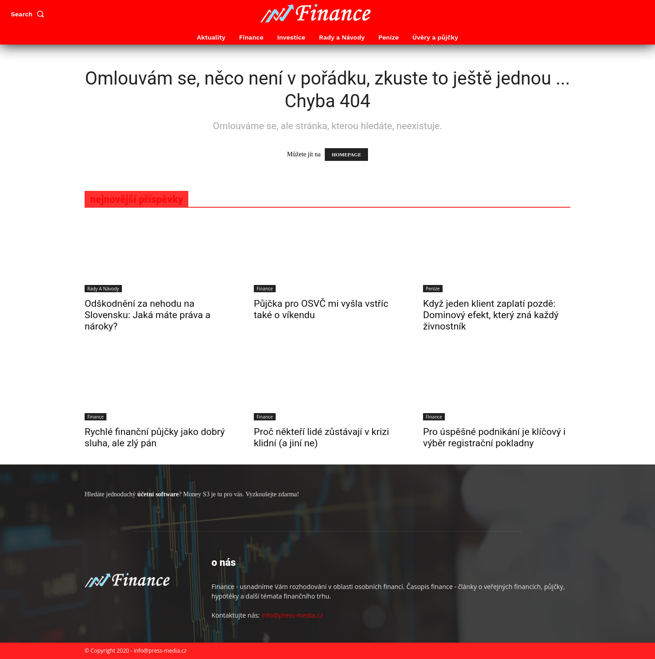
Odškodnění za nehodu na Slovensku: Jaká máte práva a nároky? (148, 315)
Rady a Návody (103, 288)
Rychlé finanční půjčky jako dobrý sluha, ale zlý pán (155, 437)
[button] (29, 14)
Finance (265, 288)
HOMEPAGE (346, 154)
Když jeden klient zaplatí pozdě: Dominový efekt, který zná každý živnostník (491, 315)
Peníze (433, 288)
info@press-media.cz (292, 615)
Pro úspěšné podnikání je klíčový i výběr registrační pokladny (494, 437)
